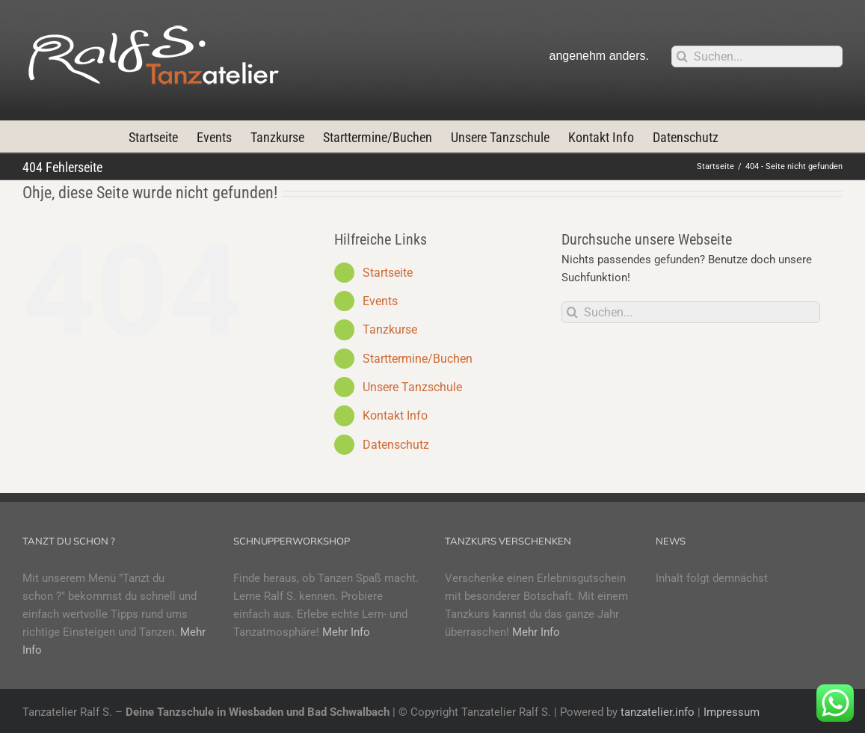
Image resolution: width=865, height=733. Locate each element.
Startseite (388, 273)
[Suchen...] (757, 56)
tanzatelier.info (658, 712)
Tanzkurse (390, 329)
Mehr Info (346, 632)
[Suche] (682, 56)
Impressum (732, 712)
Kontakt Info (395, 415)
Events (380, 301)
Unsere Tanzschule (412, 387)
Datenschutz (396, 445)
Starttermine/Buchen (417, 359)
